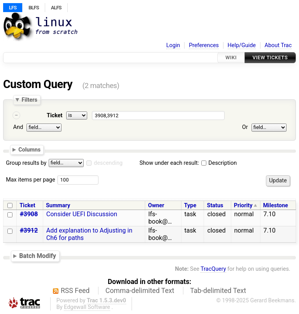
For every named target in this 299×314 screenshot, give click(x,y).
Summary (58, 205)
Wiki (231, 57)
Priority (243, 205)
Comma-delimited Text (140, 291)
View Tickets (270, 57)
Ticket (54, 115)
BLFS (33, 8)
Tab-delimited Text (218, 291)
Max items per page (30, 179)
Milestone (275, 205)
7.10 (270, 214)
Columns (29, 149)
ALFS (56, 8)
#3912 (29, 230)
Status (215, 205)
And (18, 127)
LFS (12, 8)
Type (190, 205)
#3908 (29, 214)
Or (245, 127)
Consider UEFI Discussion (81, 214)
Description (219, 163)
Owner (156, 205)
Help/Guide (242, 45)
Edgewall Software (87, 307)
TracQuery (213, 269)
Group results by (26, 163)
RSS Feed (75, 291)
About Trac (278, 45)
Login (173, 45)
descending (108, 163)
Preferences (204, 45)
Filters (29, 100)
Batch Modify (37, 255)
